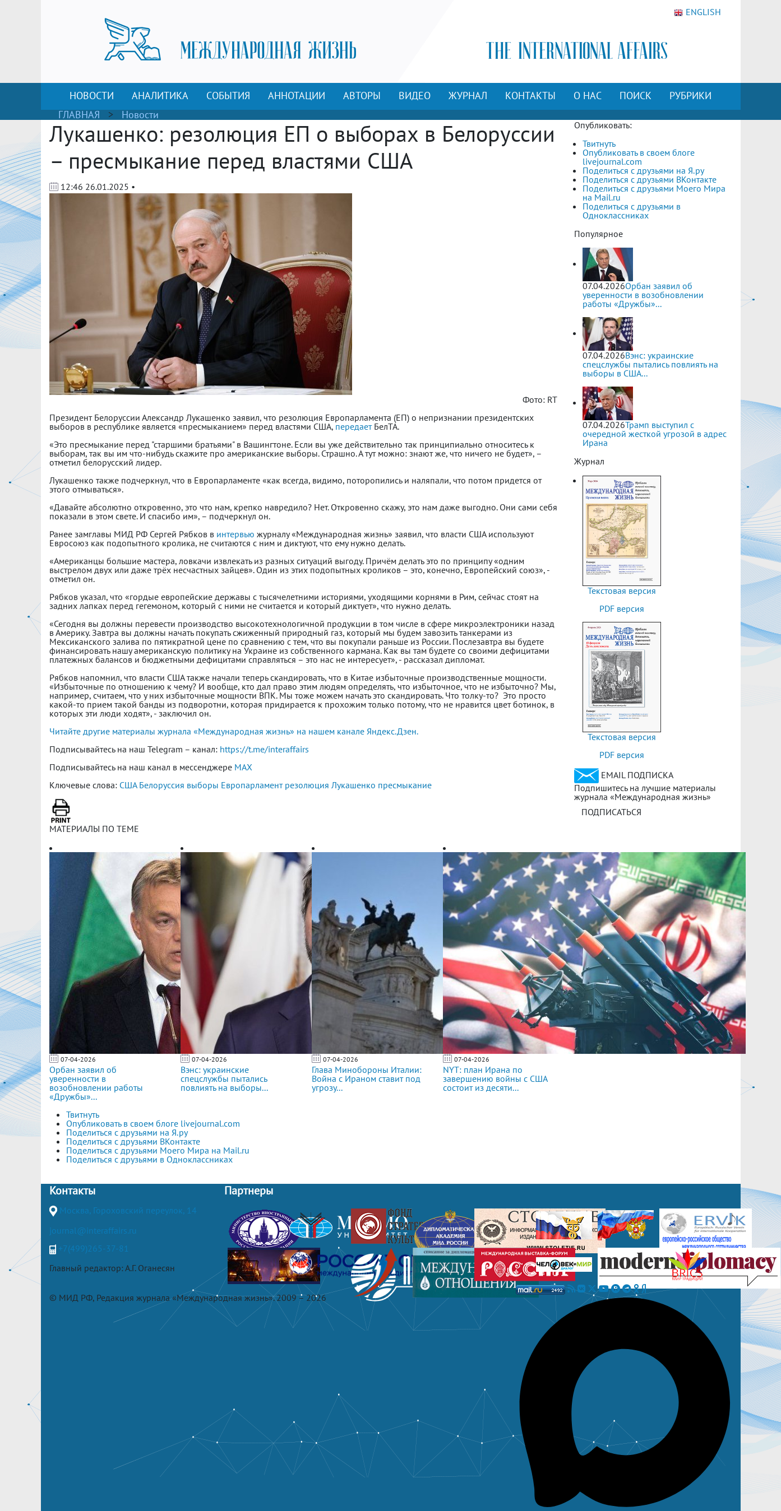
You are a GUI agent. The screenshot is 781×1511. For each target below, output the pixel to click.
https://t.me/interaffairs (264, 749)
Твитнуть (599, 143)
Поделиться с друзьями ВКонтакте (650, 179)
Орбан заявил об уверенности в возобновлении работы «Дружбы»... (96, 1083)
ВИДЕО (415, 95)
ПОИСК (635, 95)
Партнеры (248, 1190)
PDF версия (621, 608)
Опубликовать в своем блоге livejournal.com (639, 157)
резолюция (307, 785)
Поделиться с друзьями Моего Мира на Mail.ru (654, 193)
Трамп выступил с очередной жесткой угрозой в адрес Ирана (655, 433)
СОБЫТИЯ (228, 95)
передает (353, 426)
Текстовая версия (622, 590)
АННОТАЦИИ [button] (296, 95)
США (128, 785)
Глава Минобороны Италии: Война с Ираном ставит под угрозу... (367, 1078)
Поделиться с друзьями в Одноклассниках (632, 211)
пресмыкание (405, 785)
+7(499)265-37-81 (93, 1248)
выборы (203, 785)
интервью (235, 534)
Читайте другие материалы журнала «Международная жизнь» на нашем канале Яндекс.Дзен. (233, 731)
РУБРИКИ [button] (690, 95)
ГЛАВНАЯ (79, 114)
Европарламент (252, 785)
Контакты (72, 1190)
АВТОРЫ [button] (362, 95)
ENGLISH (697, 12)
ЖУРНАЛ (468, 95)
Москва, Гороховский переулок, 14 (128, 1210)
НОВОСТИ (92, 95)
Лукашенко (353, 785)
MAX (243, 767)
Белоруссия (161, 785)
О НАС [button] (588, 95)
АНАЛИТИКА (160, 95)
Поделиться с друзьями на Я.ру (643, 170)
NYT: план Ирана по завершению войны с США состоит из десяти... (495, 1078)
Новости (140, 114)
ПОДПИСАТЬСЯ (611, 811)
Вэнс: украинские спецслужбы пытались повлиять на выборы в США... (650, 364)
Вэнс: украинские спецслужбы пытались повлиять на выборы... (224, 1078)
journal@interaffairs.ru (93, 1230)
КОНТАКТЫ (530, 95)
